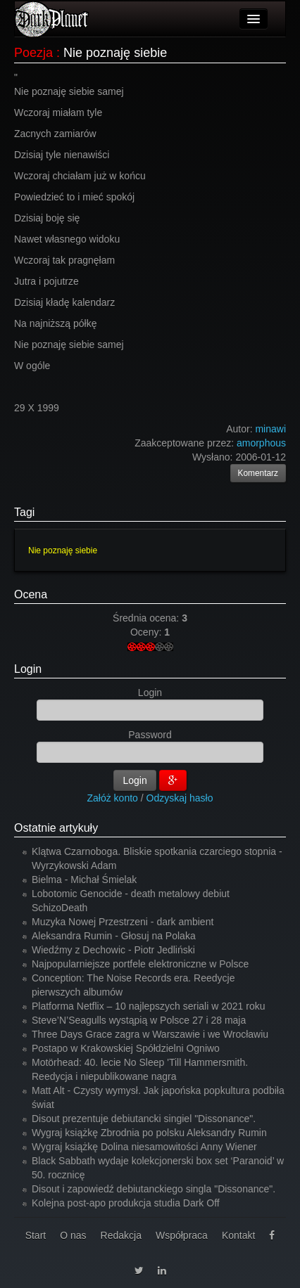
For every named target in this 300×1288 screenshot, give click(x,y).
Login (28, 669)
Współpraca (182, 1235)
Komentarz (258, 473)
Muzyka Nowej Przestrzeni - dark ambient (122, 921)
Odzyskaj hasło (179, 798)
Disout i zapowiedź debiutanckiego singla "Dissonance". (153, 1188)
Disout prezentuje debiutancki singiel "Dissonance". (144, 1118)
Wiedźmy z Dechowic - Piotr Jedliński (113, 949)
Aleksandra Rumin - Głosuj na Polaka (114, 935)
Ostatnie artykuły (56, 828)
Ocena (30, 594)
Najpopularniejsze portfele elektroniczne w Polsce (140, 964)
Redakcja (121, 1235)
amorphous (261, 443)
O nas (73, 1235)
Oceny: (147, 632)
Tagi (24, 512)
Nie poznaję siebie (62, 550)
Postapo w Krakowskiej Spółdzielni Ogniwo (126, 1048)
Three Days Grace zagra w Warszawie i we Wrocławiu (150, 1034)
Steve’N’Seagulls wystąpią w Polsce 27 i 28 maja (139, 1020)
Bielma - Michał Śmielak (84, 879)
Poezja (33, 53)
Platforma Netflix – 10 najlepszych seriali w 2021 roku (148, 1006)
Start (35, 1235)
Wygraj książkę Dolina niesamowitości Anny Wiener (144, 1146)
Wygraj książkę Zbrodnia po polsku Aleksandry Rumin (149, 1132)
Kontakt (238, 1235)
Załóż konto (112, 798)
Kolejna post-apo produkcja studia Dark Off (126, 1203)
